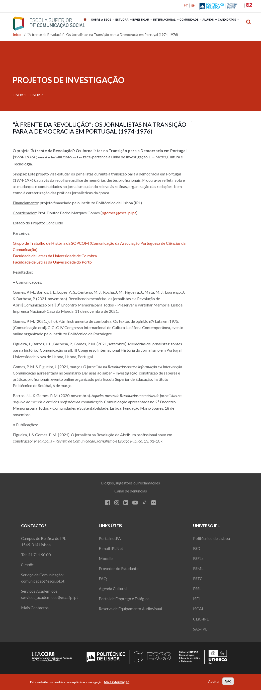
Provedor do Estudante (118, 570)
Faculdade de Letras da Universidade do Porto (52, 264)
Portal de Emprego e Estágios (124, 600)
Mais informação (116, 682)
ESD (196, 550)
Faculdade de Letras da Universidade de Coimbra (55, 257)
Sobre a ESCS (101, 23)
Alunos (212, 23)
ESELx (198, 560)
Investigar (142, 23)
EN (193, 5)
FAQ (103, 580)
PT (186, 5)
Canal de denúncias (130, 492)
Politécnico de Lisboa (211, 540)
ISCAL (198, 610)
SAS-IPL (200, 630)
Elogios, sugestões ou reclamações (130, 484)
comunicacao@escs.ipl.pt (42, 583)
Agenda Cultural (113, 590)
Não (228, 681)
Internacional (166, 23)
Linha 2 (36, 96)
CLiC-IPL (201, 620)
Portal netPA (110, 540)
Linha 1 (19, 96)
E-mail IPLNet (111, 550)
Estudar (122, 23)
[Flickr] (153, 505)
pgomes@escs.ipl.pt (119, 214)
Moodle (106, 560)
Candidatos (231, 23)
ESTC (198, 580)
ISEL (197, 600)
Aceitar (214, 681)
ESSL (197, 590)
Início (17, 36)
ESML (198, 570)
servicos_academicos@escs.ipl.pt (49, 599)
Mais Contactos (35, 609)
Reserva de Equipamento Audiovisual (130, 610)
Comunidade (191, 23)
